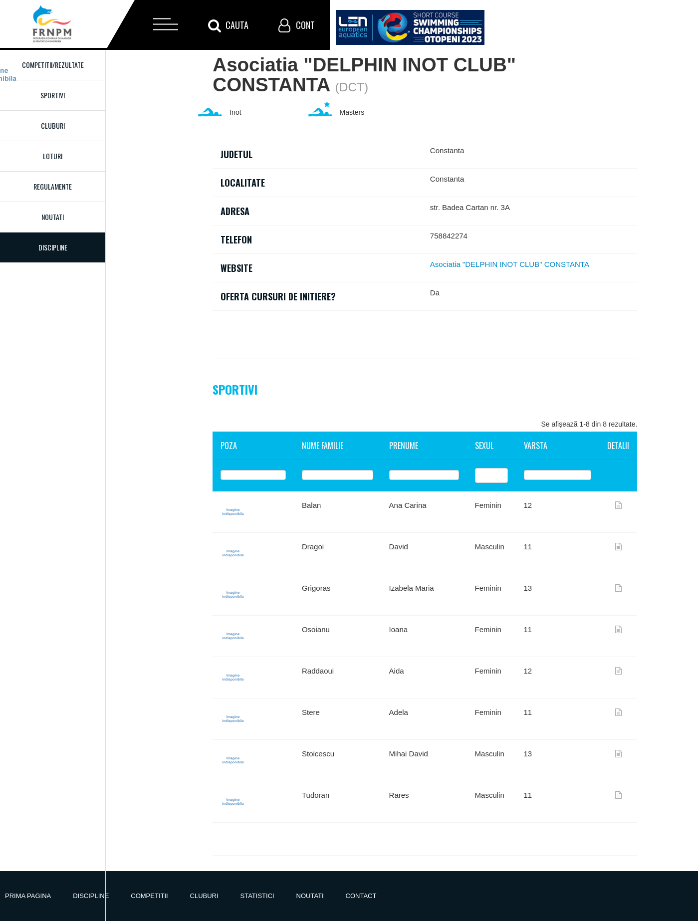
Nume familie (322, 446)
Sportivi (52, 95)
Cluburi (53, 125)
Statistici (257, 896)
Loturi (52, 156)
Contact (361, 896)
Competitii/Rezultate (53, 64)
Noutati (52, 217)
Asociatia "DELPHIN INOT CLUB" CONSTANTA (509, 264)
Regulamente (52, 186)
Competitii (149, 896)
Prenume (403, 446)
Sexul (484, 446)
